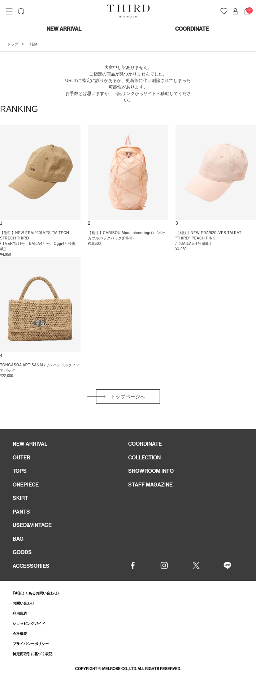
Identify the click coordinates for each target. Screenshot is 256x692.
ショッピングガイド (29, 624)
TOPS (20, 471)
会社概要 (20, 634)
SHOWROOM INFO (151, 471)
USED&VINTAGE (32, 525)
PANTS (21, 512)
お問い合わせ (23, 603)
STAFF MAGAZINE (150, 484)
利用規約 (20, 613)
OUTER (21, 457)
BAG (18, 539)
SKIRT (20, 498)
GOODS (22, 552)
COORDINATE (192, 29)
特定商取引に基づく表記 (32, 654)
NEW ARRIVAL (64, 29)
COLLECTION (144, 457)
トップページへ (128, 396)
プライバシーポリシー (31, 644)
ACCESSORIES (31, 566)
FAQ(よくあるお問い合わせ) (35, 593)
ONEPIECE (26, 484)
